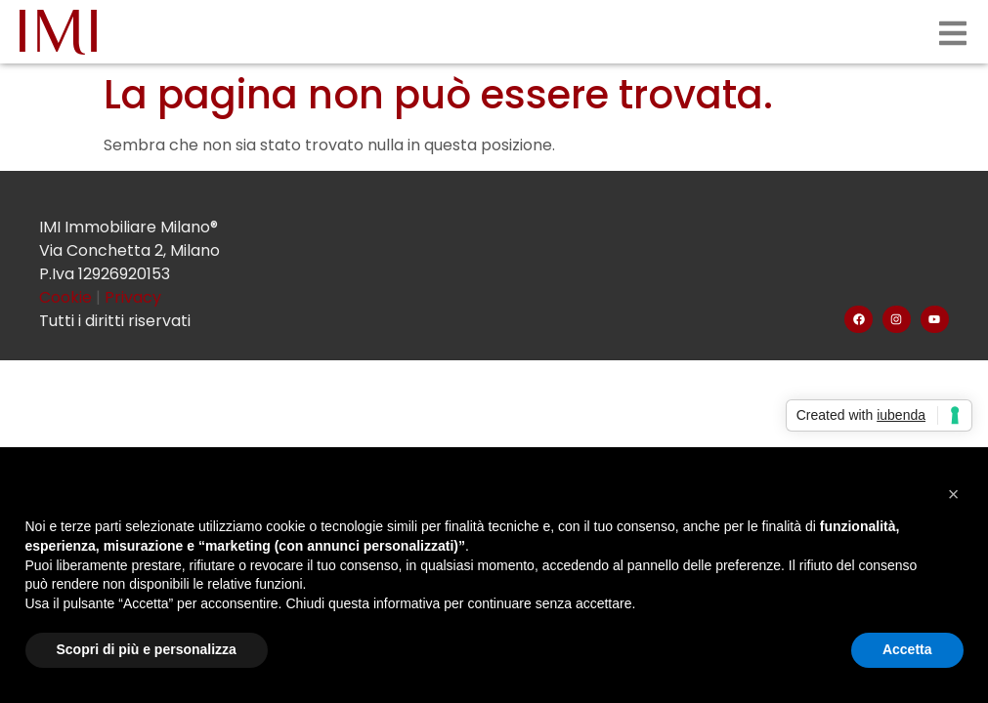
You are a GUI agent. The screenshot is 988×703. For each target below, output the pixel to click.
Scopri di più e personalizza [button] (146, 649)
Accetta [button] (907, 649)
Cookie (67, 297)
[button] (953, 494)
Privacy (133, 297)
